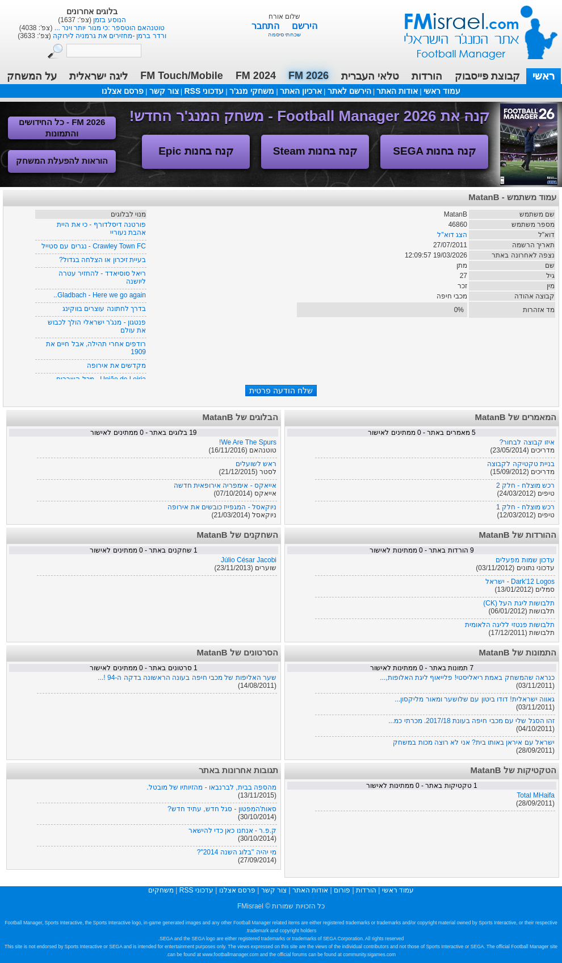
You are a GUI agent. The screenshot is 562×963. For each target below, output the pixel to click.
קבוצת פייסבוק (487, 76)
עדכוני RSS (204, 91)
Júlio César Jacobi (248, 560)
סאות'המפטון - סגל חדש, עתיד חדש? (221, 809)
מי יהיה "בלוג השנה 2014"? (236, 852)
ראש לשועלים (256, 464)
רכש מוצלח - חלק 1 (525, 507)
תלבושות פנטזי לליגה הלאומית (510, 625)
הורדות (427, 76)
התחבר (266, 26)
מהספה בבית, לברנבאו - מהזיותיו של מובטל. (211, 787)
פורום (342, 890)
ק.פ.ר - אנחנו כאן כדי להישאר (232, 831)
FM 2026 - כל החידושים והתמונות (62, 127)
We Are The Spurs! (247, 442)
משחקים (161, 890)
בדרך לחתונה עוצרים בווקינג (104, 309)
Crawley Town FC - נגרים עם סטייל (93, 246)
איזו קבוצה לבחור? (527, 442)
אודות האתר (397, 91)
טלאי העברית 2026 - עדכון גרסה (109, 36)
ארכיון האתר (301, 91)
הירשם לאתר (349, 91)
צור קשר (164, 91)
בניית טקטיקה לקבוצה (521, 464)
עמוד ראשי (473, 28)
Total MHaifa (536, 795)
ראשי (543, 76)
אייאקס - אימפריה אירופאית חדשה (225, 485)
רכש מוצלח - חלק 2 (525, 485)
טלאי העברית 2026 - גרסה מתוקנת (109, 20)
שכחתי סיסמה (284, 34)
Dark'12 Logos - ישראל (520, 582)
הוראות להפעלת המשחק (62, 160)
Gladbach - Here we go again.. (99, 295)
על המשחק (32, 76)
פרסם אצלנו (123, 91)
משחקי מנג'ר (251, 91)
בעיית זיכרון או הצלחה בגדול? (102, 260)
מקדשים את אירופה (116, 366)
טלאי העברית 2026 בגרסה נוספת (108, 28)
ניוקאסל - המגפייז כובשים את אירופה (221, 507)
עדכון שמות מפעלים (525, 560)
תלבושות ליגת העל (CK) (519, 603)
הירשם (304, 26)
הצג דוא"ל (452, 235)
